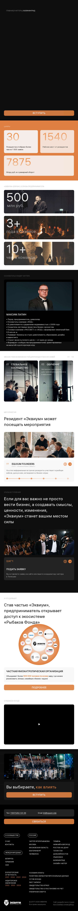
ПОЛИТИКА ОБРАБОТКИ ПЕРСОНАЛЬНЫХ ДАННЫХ (49, 876)
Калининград (59, 860)
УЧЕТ (61, 889)
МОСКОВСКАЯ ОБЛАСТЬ (38, 848)
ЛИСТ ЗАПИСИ (35, 882)
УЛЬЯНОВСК (58, 857)
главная (9, 11)
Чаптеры (18, 11)
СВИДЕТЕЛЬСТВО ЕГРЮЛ (39, 885)
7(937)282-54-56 (18, 813)
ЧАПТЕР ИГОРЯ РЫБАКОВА (39, 841)
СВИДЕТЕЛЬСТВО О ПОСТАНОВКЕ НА (44, 889)
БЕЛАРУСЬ (9, 859)
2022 (13, 877)
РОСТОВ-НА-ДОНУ (60, 848)
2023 (18, 877)
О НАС (7, 841)
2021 (7, 877)
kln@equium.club (49, 813)
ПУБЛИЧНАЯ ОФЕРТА (37, 892)
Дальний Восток (60, 854)
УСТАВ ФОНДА (35, 879)
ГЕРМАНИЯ (9, 862)
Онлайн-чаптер (60, 863)
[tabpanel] (21, 381)
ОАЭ (7, 865)
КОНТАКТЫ (9, 844)
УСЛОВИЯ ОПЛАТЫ (36, 873)
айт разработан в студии (64, 902)
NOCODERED (58, 905)
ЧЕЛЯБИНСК (34, 854)
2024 (24, 877)
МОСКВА (32, 844)
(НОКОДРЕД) (69, 905)
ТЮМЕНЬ (56, 841)
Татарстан (58, 851)
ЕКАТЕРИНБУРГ (35, 851)
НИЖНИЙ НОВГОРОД (61, 844)
